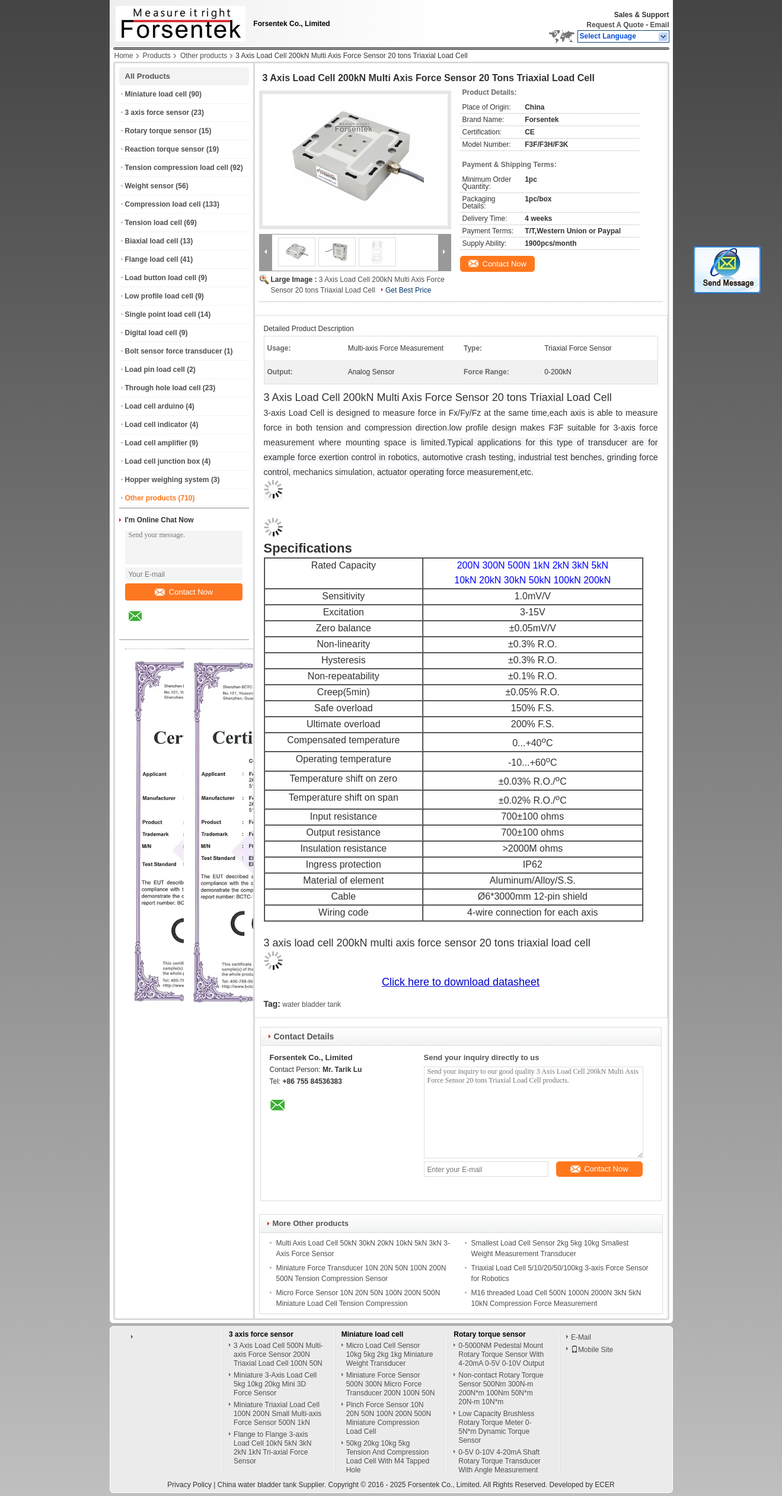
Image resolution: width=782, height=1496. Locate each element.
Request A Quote (614, 25)
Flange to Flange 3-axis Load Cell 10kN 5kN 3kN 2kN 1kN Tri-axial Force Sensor (272, 1447)
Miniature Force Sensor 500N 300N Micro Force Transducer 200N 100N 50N (390, 1384)
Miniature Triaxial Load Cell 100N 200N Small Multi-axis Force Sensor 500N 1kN (277, 1414)
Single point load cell (160, 314)
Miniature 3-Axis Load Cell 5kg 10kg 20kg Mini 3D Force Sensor (275, 1384)
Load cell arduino (154, 406)
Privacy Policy (189, 1485)
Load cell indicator (156, 424)
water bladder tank (311, 1004)
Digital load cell (151, 333)
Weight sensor (149, 186)
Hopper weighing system (167, 480)
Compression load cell (163, 204)
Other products (203, 56)
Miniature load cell (156, 94)
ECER (604, 1485)
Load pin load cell (155, 369)
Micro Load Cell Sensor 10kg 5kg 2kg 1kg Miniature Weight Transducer (389, 1354)
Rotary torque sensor (161, 131)
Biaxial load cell (151, 241)
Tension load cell (153, 223)
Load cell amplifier (156, 443)
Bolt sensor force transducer (173, 351)
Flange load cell (151, 259)
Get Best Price (408, 290)
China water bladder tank (257, 1485)
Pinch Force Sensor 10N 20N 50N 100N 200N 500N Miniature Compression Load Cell (388, 1418)
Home (123, 56)
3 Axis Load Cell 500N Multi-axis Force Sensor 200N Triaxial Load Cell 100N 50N (278, 1354)
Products (157, 56)
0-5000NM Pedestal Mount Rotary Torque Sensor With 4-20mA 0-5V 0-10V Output (501, 1354)
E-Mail (581, 1337)
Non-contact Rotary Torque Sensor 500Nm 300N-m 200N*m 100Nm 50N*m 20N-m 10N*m (500, 1388)
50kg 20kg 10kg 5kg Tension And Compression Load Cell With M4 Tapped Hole (388, 1456)
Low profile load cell (159, 296)
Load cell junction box (162, 461)
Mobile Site (592, 1350)
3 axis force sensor (157, 112)
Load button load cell (161, 278)
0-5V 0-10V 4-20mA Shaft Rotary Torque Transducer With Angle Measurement (499, 1461)
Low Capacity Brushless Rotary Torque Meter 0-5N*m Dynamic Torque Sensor (496, 1427)
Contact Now (184, 592)
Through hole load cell (163, 388)
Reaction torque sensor (165, 149)
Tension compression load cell (177, 167)
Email (659, 25)
